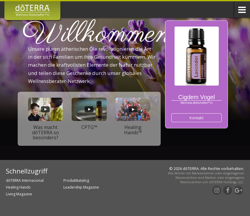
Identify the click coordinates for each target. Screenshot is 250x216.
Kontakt (196, 117)
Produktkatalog (76, 180)
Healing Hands (18, 187)
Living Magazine (19, 194)
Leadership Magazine (81, 187)
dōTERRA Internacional (25, 180)
